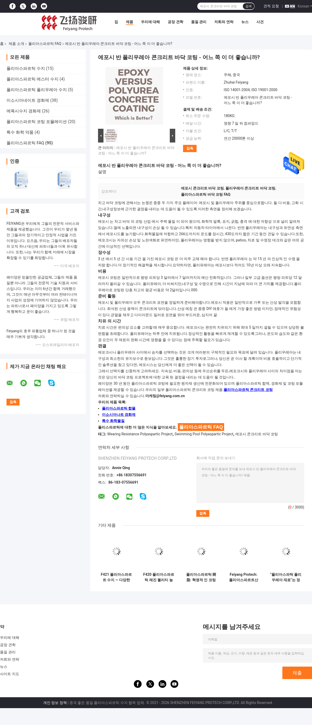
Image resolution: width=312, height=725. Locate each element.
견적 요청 (271, 6)
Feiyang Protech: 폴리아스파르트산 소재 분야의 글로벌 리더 (243, 577)
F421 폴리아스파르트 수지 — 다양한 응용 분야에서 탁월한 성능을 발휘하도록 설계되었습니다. (116, 577)
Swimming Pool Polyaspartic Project (204, 434)
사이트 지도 (9, 674)
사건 (260, 22)
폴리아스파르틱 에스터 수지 (32, 79)
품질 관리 (198, 22)
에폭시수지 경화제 (23, 111)
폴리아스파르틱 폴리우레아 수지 (36, 89)
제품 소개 (16, 44)
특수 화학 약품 (20, 132)
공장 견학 (175, 22)
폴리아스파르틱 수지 (25, 68)
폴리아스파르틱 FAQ (44, 44)
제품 (129, 22)
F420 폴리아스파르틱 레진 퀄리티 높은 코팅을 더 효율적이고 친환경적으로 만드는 (158, 577)
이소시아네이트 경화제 (27, 100)
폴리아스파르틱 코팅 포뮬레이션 (36, 121)
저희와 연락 (223, 22)
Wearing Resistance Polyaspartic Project (139, 434)
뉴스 (245, 22)
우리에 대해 (150, 22)
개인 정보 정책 (55, 703)
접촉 (189, 148)
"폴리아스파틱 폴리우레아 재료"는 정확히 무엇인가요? (286, 577)
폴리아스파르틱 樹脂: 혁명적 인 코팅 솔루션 (201, 577)
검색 (248, 6)
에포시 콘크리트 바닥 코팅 (256, 434)
